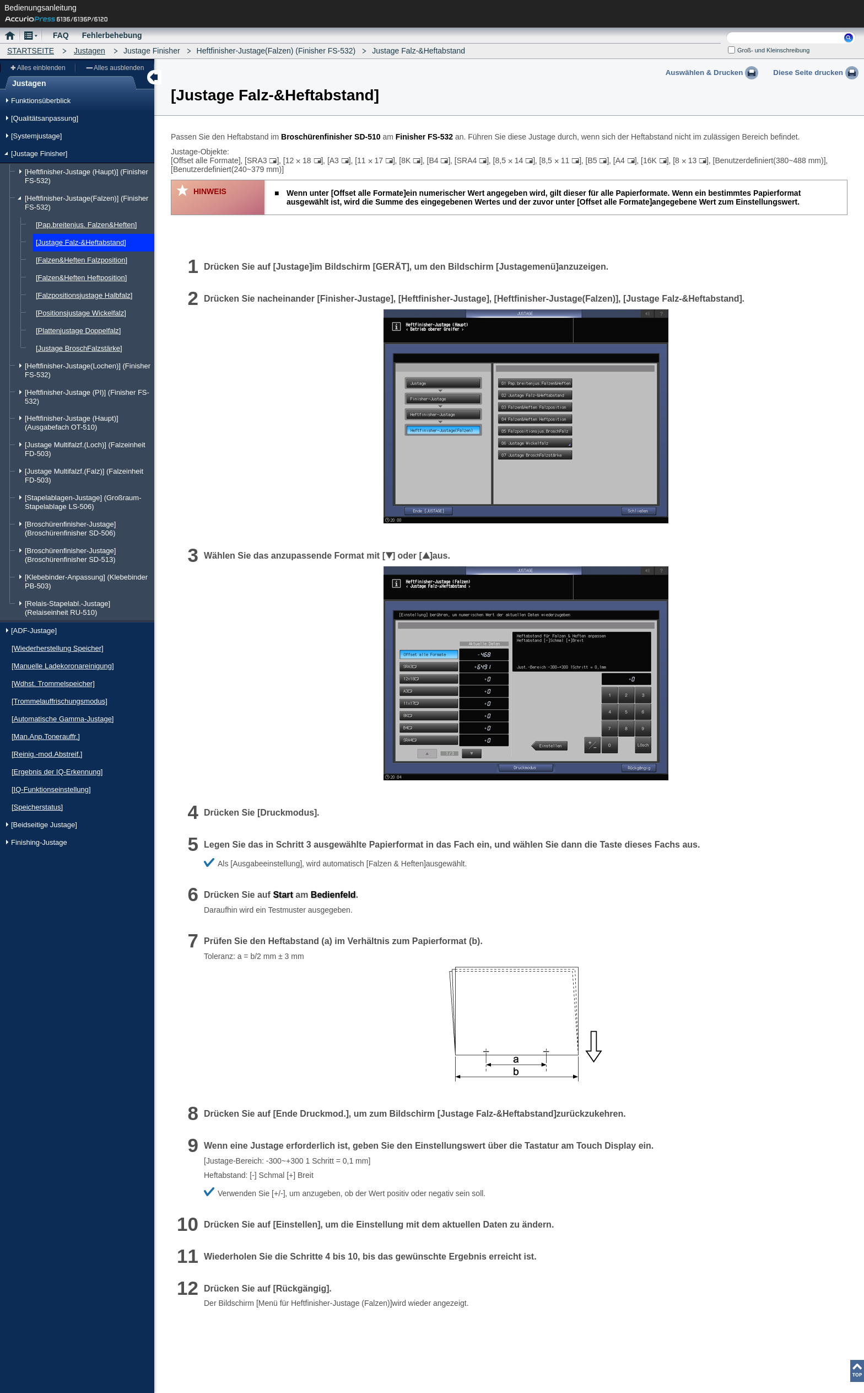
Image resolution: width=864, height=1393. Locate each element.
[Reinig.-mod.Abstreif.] (47, 754)
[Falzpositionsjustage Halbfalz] (84, 295)
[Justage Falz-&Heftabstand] (81, 242)
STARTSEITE (30, 50)
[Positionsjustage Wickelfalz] (81, 313)
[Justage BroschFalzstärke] (79, 348)
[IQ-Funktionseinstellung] (51, 789)
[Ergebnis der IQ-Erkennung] (57, 772)
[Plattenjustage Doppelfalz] (78, 330)
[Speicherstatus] (37, 807)
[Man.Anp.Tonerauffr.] (46, 736)
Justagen (89, 50)
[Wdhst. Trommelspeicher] (53, 683)
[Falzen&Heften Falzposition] (81, 260)
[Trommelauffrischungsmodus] (59, 701)
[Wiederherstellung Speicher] (58, 648)
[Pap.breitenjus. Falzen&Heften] (86, 225)
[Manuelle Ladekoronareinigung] (63, 666)
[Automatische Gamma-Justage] (63, 719)
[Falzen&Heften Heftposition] (81, 278)
